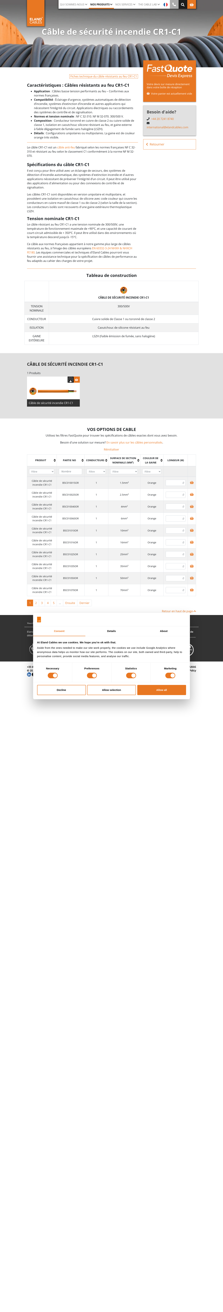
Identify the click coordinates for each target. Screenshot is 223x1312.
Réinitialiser (111, 450)
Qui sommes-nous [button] (72, 4)
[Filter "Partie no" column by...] (70, 472)
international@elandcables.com (167, 127)
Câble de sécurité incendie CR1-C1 (51, 403)
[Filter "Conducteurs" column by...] (96, 471)
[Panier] (77, 380)
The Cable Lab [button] (147, 4)
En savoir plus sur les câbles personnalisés (134, 443)
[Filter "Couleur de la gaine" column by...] (151, 471)
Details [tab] (111, 631)
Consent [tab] (59, 631)
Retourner (155, 144)
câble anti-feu (66, 147)
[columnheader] (42, 460)
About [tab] (164, 631)
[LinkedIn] (29, 674)
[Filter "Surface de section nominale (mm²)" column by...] (124, 471)
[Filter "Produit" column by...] (41, 471)
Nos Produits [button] (100, 4)
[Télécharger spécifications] (71, 380)
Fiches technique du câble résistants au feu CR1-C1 (103, 76)
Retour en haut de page (179, 611)
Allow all (161, 690)
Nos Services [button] (123, 4)
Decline (61, 690)
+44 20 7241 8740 (162, 119)
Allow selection (111, 690)
